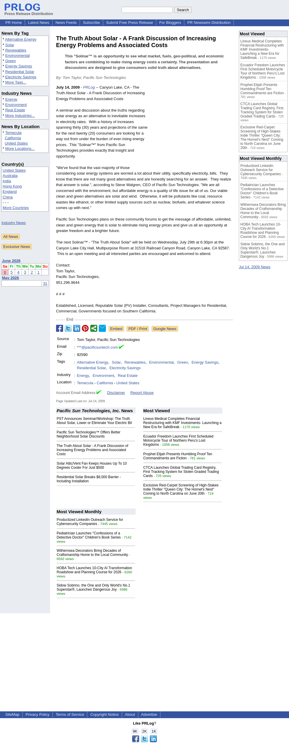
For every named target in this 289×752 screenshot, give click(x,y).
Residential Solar (19, 71)
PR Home (13, 22)
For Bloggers (170, 22)
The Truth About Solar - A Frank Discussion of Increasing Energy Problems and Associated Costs (92, 450)
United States (16, 143)
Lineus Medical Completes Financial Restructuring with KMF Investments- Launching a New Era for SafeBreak (182, 423)
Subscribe (91, 22)
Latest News (38, 22)
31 (45, 283)
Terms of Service (70, 714)
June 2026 (11, 261)
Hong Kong (12, 186)
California (13, 138)
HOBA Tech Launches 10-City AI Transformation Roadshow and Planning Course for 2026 (94, 570)
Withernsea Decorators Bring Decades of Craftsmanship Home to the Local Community (92, 553)
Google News (164, 329)
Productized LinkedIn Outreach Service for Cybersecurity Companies (90, 522)
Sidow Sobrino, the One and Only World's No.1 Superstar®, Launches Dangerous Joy (93, 587)
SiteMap (12, 714)
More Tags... (15, 82)
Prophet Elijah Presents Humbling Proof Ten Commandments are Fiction (177, 456)
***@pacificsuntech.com (97, 347)
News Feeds (66, 22)
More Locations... (20, 148)
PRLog (89, 87)
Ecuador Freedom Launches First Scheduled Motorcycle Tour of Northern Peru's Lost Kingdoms (178, 440)
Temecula (13, 132)
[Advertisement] (192, 128)
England (10, 191)
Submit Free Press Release (129, 22)
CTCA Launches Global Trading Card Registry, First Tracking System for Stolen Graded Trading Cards (181, 472)
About (130, 714)
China (8, 197)
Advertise (149, 714)
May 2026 (10, 278)
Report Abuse (142, 392)
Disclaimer (116, 392)
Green (10, 61)
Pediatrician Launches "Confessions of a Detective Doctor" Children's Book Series (89, 535)
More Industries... (20, 115)
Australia (10, 175)
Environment (16, 104)
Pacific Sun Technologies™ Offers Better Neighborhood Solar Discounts (88, 434)
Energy (11, 99)
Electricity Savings (20, 77)
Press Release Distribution (28, 11)
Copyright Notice (104, 714)
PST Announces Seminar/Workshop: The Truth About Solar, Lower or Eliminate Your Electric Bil (94, 421)
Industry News (13, 223)
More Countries (16, 208)
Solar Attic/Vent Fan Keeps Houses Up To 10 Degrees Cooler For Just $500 (92, 465)
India (7, 181)
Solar (9, 45)
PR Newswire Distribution (209, 22)
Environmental (17, 55)
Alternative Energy (20, 39)
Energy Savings (18, 66)
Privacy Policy (38, 714)
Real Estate (15, 110)
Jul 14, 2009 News (254, 267)
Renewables (16, 50)
